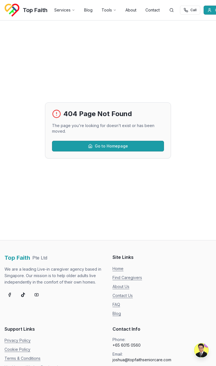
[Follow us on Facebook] (9, 295)
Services (64, 10)
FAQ (116, 304)
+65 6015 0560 (126, 345)
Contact (152, 10)
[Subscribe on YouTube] (37, 295)
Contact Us (122, 295)
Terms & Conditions (22, 358)
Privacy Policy (17, 340)
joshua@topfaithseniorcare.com (141, 359)
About (130, 10)
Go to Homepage (108, 146)
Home (117, 268)
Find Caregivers (127, 277)
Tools (109, 10)
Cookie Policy (17, 349)
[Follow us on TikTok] (23, 295)
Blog (88, 10)
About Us (120, 286)
